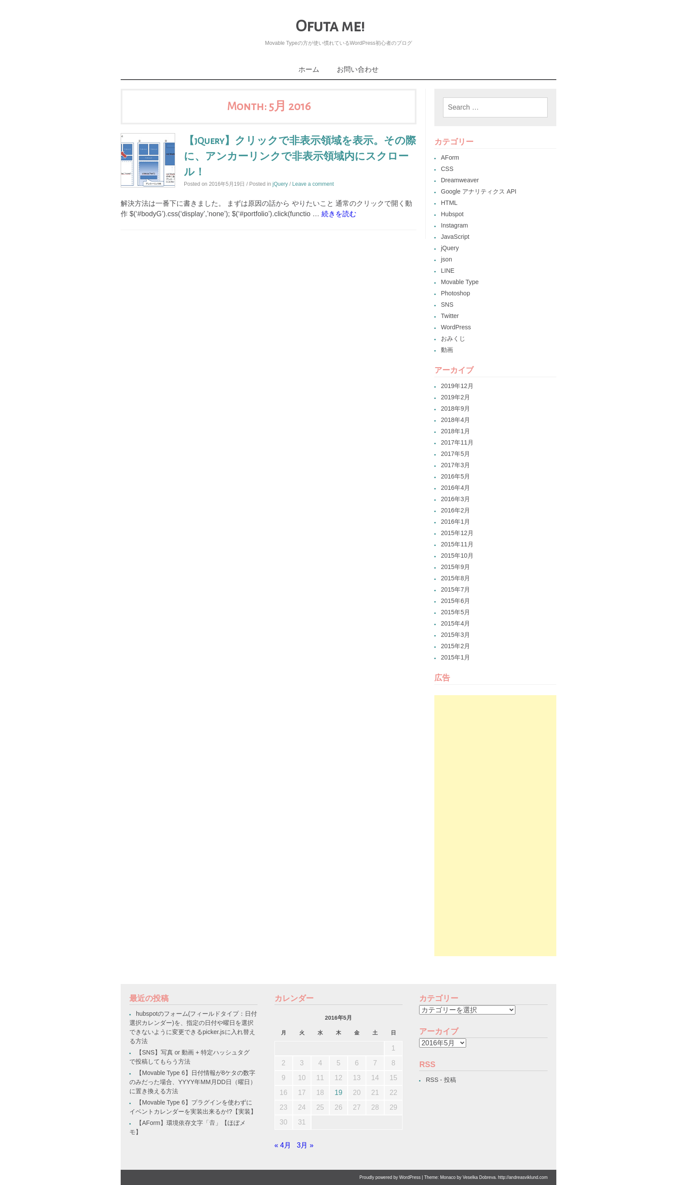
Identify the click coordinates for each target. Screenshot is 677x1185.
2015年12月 (457, 532)
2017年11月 (457, 442)
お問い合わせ (358, 69)
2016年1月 (455, 521)
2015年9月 (455, 566)
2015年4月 (455, 623)
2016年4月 (455, 487)
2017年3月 (455, 465)
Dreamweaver (460, 180)
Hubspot (452, 214)
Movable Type (460, 281)
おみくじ (453, 338)
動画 (447, 349)
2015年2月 (455, 646)
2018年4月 (455, 419)
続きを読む (339, 214)
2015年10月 (457, 555)
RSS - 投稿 (441, 1079)
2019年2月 (455, 397)
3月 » (305, 1145)
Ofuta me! (330, 26)
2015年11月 (457, 544)
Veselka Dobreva (479, 1177)
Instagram (454, 225)
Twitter (450, 315)
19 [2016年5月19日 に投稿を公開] (338, 1092)
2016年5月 (455, 476)
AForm (450, 157)
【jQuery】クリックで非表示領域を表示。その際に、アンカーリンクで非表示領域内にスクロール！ (300, 156)
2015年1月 (455, 657)
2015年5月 (455, 612)
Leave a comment (313, 184)
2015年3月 (455, 634)
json (446, 259)
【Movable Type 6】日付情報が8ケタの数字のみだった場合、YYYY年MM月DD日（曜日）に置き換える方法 (192, 1082)
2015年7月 (455, 589)
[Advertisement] (495, 825)
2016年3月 (455, 498)
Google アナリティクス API (479, 191)
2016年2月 (455, 510)
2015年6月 (455, 600)
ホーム (308, 69)
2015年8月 (455, 578)
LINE (447, 270)
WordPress (456, 327)
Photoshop (455, 293)
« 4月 (282, 1145)
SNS (447, 304)
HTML (449, 202)
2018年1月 (455, 431)
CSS (447, 168)
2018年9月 (455, 408)
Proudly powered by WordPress (389, 1177)
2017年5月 (455, 453)
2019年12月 (457, 385)
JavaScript (455, 236)
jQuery (280, 184)
